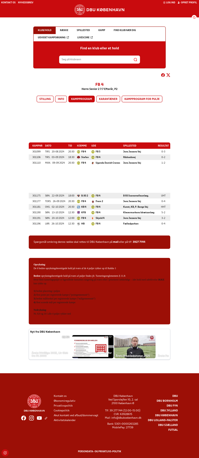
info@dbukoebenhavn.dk (126, 418)
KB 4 (83, 207)
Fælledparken (130, 224)
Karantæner (108, 99)
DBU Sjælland (168, 425)
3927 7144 (139, 242)
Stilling (45, 99)
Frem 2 (99, 201)
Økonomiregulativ (64, 401)
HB (83, 224)
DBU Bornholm (167, 401)
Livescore (85, 37)
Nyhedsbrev (25, 3)
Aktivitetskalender (65, 420)
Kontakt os (8, 3)
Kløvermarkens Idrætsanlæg (138, 212)
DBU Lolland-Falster (163, 420)
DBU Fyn (172, 405)
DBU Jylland (169, 410)
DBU (175, 396)
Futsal (173, 430)
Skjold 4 (100, 218)
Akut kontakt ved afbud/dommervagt (76, 415)
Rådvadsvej (129, 157)
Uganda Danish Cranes (108, 163)
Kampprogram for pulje (142, 99)
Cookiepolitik (61, 410)
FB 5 (98, 152)
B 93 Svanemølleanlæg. (136, 196)
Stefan (85, 157)
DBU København (166, 415)
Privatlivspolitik (63, 405)
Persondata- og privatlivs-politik (99, 451)
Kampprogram (81, 99)
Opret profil (187, 2)
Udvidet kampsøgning (53, 37)
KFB (83, 212)
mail (115, 242)
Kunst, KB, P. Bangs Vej (135, 207)
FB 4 (83, 152)
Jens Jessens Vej (132, 152)
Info (61, 99)
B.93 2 (84, 196)
